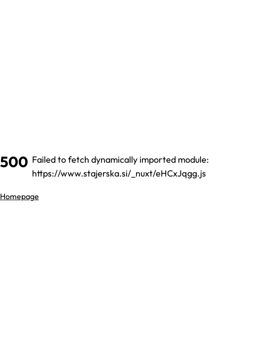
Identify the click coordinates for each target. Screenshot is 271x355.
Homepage (19, 196)
